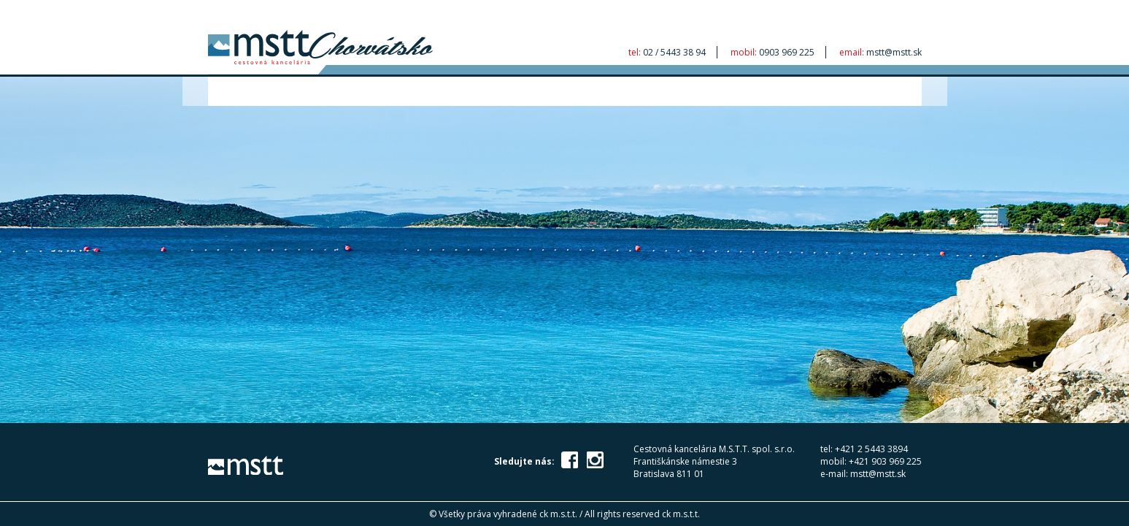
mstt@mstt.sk (894, 52)
